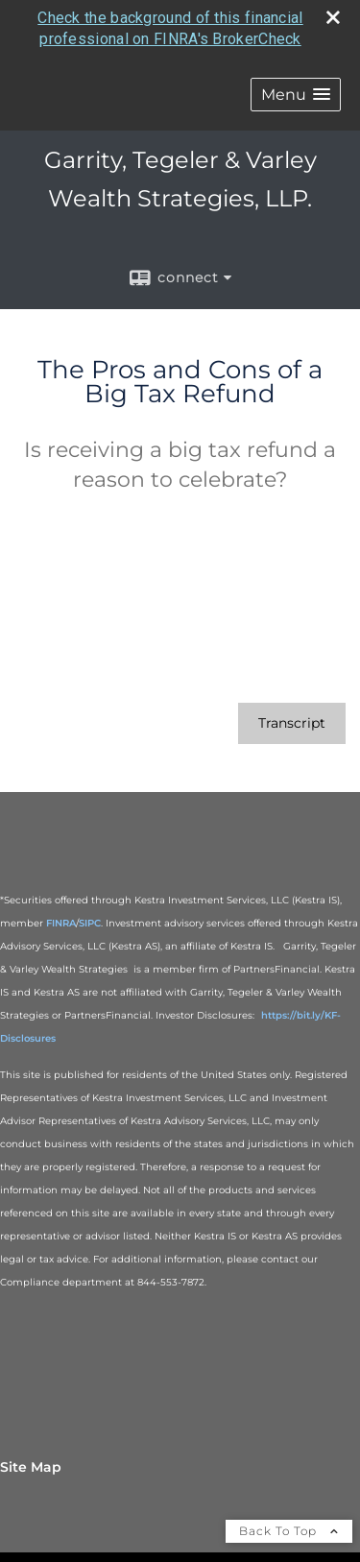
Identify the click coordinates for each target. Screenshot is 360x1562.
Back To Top (289, 1531)
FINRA (61, 923)
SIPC (90, 923)
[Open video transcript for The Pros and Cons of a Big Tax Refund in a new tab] (292, 723)
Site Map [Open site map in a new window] (30, 1467)
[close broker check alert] (333, 17)
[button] (296, 93)
